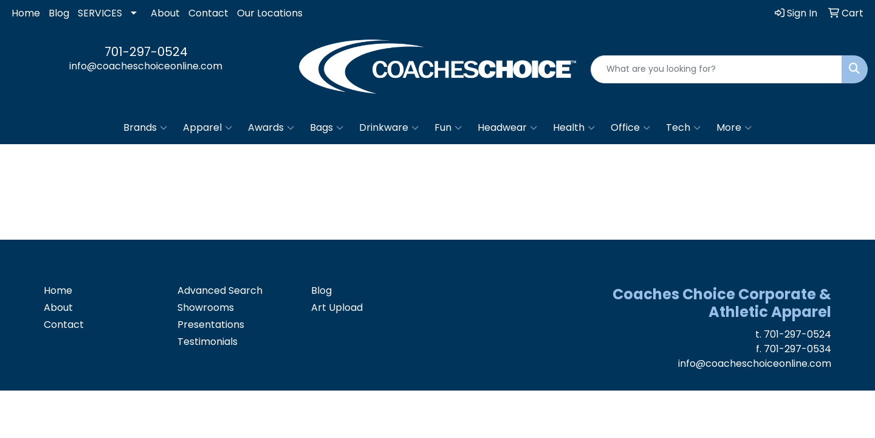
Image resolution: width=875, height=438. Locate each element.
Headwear (507, 127)
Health (574, 127)
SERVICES (100, 13)
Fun (448, 127)
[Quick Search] (716, 69)
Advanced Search (219, 290)
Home (26, 13)
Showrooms (205, 308)
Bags (326, 127)
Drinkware (389, 127)
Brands (145, 127)
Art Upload (337, 308)
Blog (59, 13)
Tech (683, 127)
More (734, 127)
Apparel (207, 127)
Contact (208, 13)
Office (630, 127)
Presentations (210, 325)
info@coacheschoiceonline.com (145, 66)
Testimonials (207, 342)
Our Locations (270, 13)
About (165, 13)
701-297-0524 (146, 51)
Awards (271, 127)
